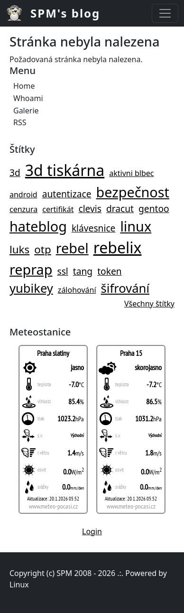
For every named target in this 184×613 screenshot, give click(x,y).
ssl (62, 271)
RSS (20, 122)
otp (42, 249)
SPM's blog (65, 13)
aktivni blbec (131, 173)
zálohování (77, 290)
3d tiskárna (64, 170)
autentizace (67, 193)
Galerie (26, 110)
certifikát (58, 209)
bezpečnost (132, 192)
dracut (120, 208)
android (23, 194)
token (109, 271)
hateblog (38, 226)
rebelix (117, 247)
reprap (30, 269)
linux (135, 226)
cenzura (23, 209)
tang (82, 271)
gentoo (153, 208)
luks (19, 249)
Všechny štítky (149, 303)
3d (14, 172)
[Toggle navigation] (165, 13)
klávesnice (94, 228)
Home (24, 86)
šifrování (125, 288)
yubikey (31, 288)
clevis (89, 208)
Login (92, 531)
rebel (72, 248)
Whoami (28, 98)
